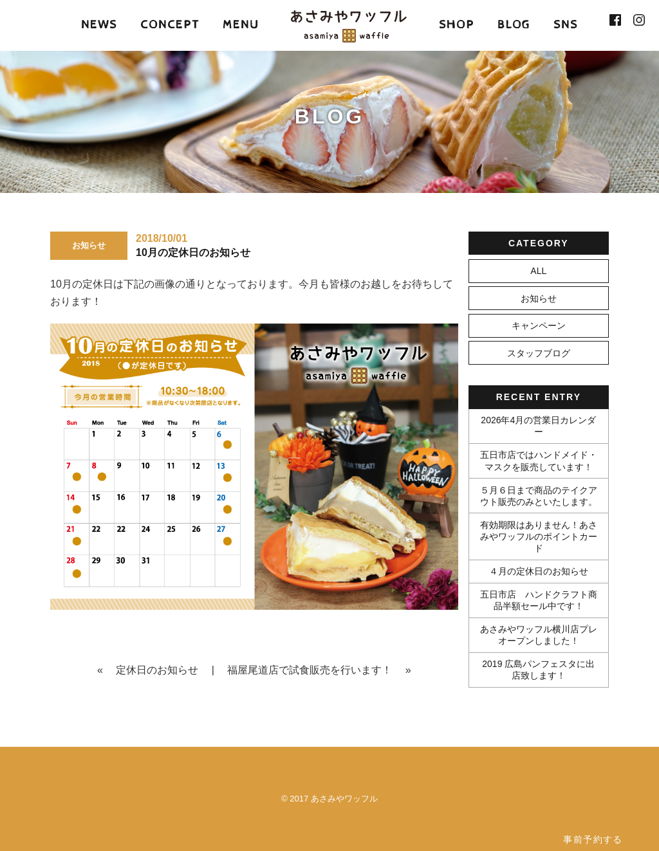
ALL (538, 271)
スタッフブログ (538, 353)
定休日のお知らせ (157, 669)
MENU (241, 25)
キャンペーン (539, 325)
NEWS (99, 25)
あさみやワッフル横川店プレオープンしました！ (538, 635)
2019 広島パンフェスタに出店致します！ (538, 670)
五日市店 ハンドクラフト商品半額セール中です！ (538, 600)
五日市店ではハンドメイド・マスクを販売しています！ (538, 460)
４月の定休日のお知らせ (538, 571)
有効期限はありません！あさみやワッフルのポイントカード (538, 536)
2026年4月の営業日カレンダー (538, 426)
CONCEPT (170, 25)
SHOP (456, 25)
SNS (565, 25)
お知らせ (539, 298)
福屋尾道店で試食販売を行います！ (309, 669)
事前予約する (592, 839)
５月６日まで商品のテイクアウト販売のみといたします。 (538, 496)
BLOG (513, 25)
